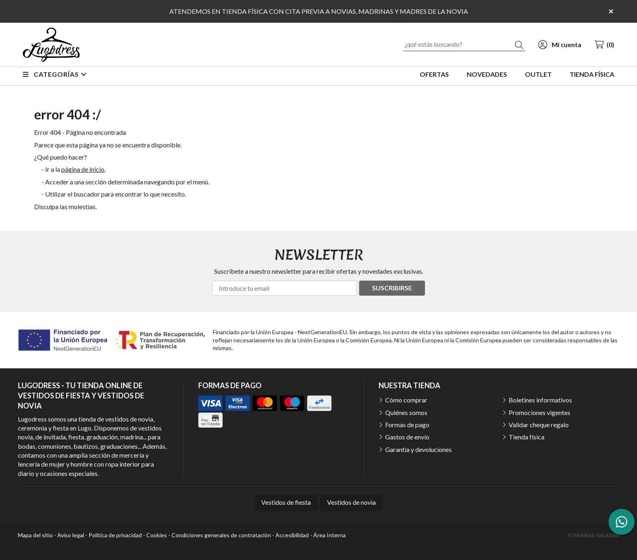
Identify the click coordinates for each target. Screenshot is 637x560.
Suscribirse (392, 288)
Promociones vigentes (539, 412)
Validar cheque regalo (539, 424)
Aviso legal (70, 535)
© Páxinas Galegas (593, 535)
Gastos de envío (407, 437)
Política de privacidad (115, 535)
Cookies (156, 535)
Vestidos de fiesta (286, 502)
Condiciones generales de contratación (221, 535)
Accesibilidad (292, 535)
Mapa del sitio (35, 535)
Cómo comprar (406, 400)
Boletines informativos (540, 400)
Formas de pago (407, 424)
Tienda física (526, 437)
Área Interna (329, 535)
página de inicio (82, 169)
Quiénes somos (406, 412)
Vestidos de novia (351, 502)
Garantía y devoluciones (418, 449)
